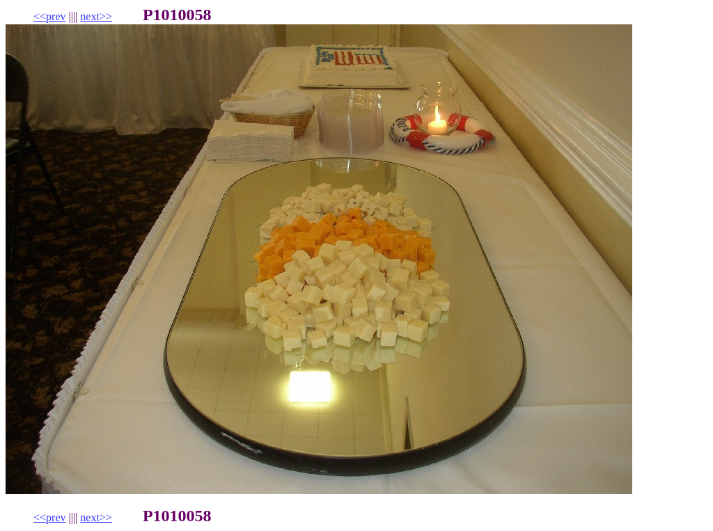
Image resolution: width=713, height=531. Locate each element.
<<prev (49, 16)
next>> (96, 16)
